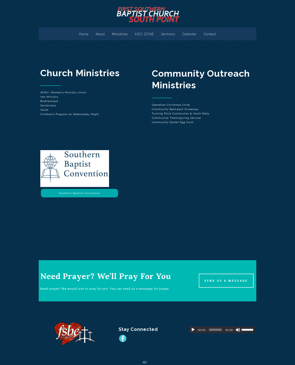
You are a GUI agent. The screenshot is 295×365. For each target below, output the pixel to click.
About (100, 34)
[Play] (193, 329)
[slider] (215, 330)
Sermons (168, 34)
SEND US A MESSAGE (226, 280)
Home (83, 34)
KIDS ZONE (144, 34)
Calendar (189, 34)
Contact (210, 34)
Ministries (120, 34)
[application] (222, 329)
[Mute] (238, 329)
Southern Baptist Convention (79, 193)
